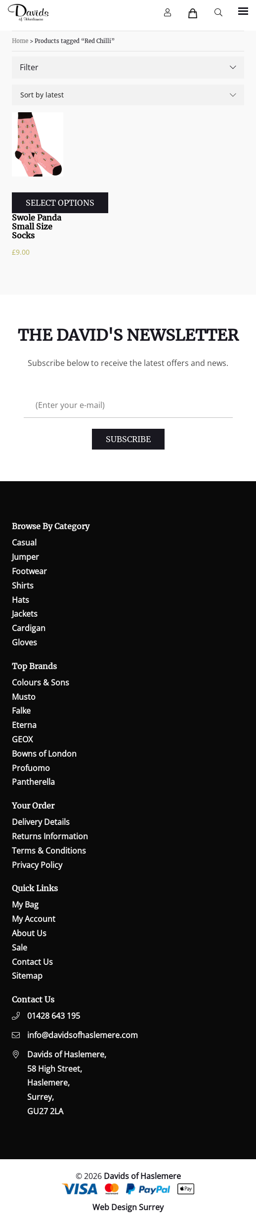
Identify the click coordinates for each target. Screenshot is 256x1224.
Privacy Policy (37, 865)
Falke (21, 710)
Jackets (25, 613)
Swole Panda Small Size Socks (36, 226)
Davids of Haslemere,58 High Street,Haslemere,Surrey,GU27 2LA (66, 1083)
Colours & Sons (40, 682)
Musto (24, 696)
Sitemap (27, 975)
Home (20, 41)
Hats (20, 599)
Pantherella (33, 781)
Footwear (29, 571)
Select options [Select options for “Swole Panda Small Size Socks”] (60, 203)
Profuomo (31, 768)
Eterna (24, 725)
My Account (33, 918)
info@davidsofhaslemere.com (82, 1035)
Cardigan (28, 628)
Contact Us (32, 961)
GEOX (22, 739)
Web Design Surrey (128, 1207)
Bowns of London (44, 753)
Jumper (25, 556)
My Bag (25, 904)
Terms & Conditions (49, 850)
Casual (24, 542)
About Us (29, 933)
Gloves (24, 642)
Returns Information (50, 836)
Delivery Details (41, 821)
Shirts (23, 585)
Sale (19, 947)
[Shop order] (128, 95)
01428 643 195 (53, 1015)
